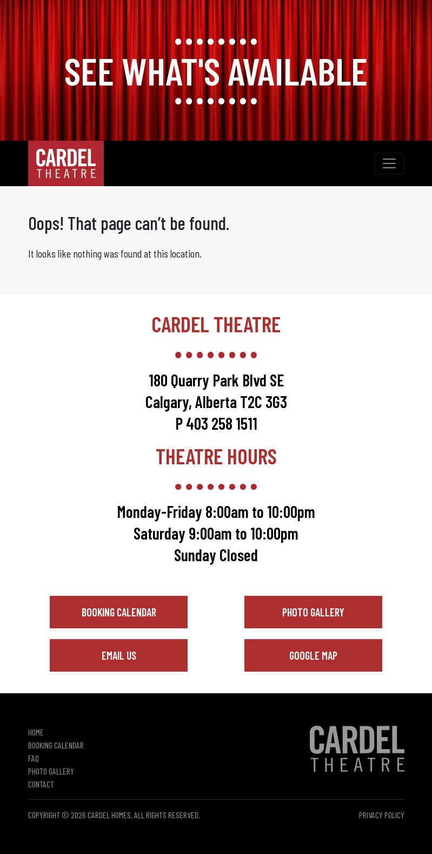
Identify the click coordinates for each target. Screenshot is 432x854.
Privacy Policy (381, 815)
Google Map (313, 655)
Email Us (119, 655)
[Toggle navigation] (389, 163)
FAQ (33, 758)
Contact (41, 784)
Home (36, 732)
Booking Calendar (119, 612)
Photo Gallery (313, 612)
